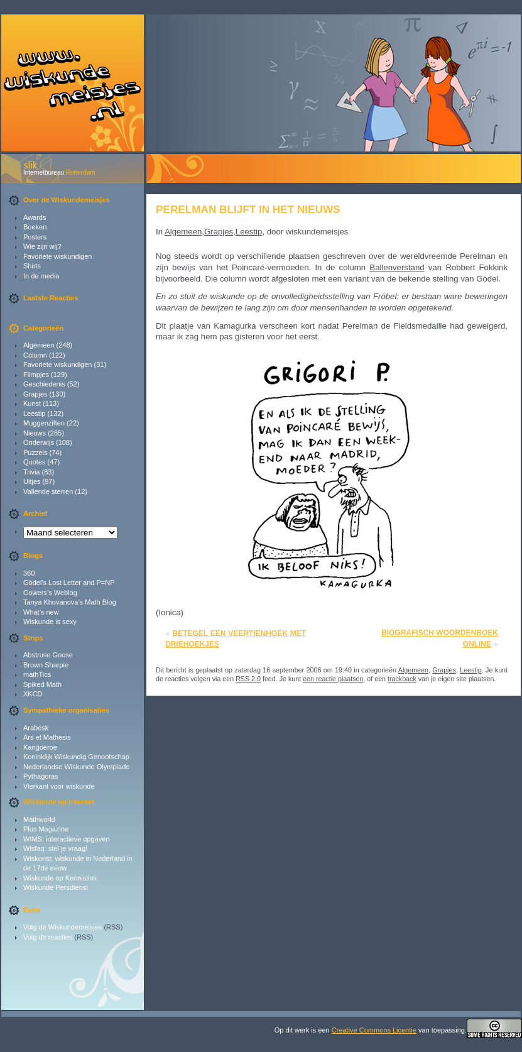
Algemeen (39, 345)
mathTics (37, 674)
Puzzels (35, 452)
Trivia (31, 472)
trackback (402, 678)
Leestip (34, 413)
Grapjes (35, 394)
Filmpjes (36, 374)
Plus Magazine (45, 829)
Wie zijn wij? (42, 246)
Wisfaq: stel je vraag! (55, 848)
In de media (41, 276)
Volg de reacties (47, 937)
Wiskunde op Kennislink (60, 878)
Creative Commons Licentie (374, 1030)
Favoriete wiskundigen (57, 256)
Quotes (34, 462)
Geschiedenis (44, 384)
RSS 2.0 (248, 678)
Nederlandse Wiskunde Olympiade (76, 766)
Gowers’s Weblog (50, 592)
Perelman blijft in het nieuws (248, 209)
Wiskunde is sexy (50, 621)
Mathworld (39, 819)
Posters (34, 237)
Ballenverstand (396, 267)
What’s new (41, 612)
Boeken (34, 227)
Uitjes (32, 481)
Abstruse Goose (48, 655)
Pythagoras (40, 776)
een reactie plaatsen (333, 678)
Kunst (32, 403)
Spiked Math (42, 684)
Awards (34, 217)
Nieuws (34, 433)
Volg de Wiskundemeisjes (62, 927)
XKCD (33, 694)
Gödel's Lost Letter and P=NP (69, 582)
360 (29, 573)
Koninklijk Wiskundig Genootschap (76, 756)
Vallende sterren (48, 491)
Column (35, 355)
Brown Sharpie (45, 665)
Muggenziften (44, 423)
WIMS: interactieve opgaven (66, 839)
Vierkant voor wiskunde (59, 786)
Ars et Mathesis (47, 737)
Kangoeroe (40, 747)
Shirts (32, 266)
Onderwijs (38, 442)
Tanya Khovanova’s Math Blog (69, 602)
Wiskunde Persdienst (55, 887)
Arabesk (35, 727)
